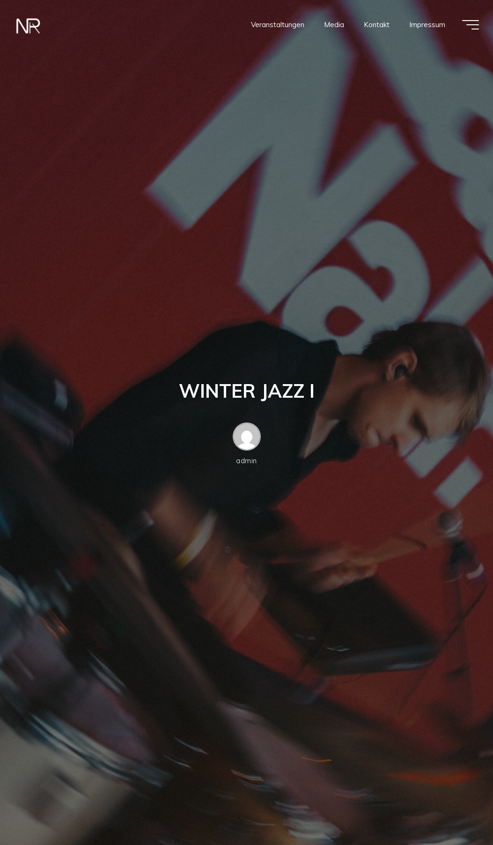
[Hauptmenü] (470, 24)
